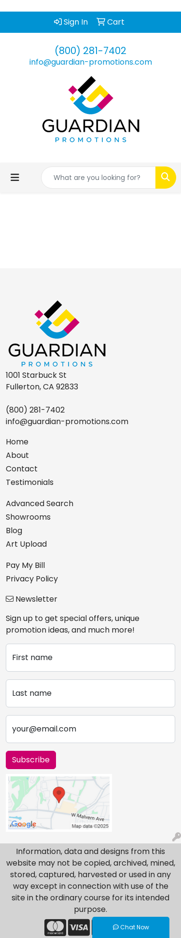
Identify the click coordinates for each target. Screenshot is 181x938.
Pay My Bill (25, 565)
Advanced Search (39, 503)
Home (17, 441)
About (17, 455)
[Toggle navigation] (15, 177)
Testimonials (30, 482)
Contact (22, 468)
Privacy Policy (32, 578)
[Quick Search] (98, 177)
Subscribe (31, 759)
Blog (14, 530)
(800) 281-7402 (90, 50)
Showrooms (28, 517)
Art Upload (26, 544)
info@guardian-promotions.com (90, 62)
